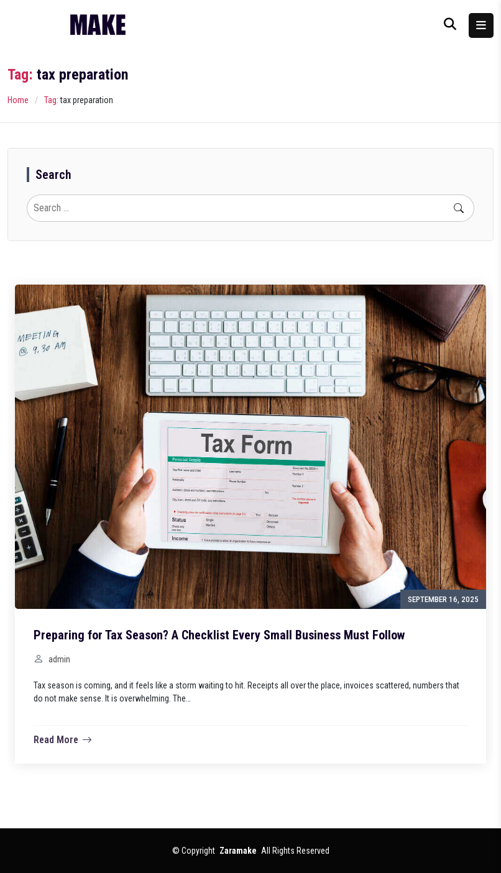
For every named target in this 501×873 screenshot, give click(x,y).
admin (59, 659)
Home (18, 100)
